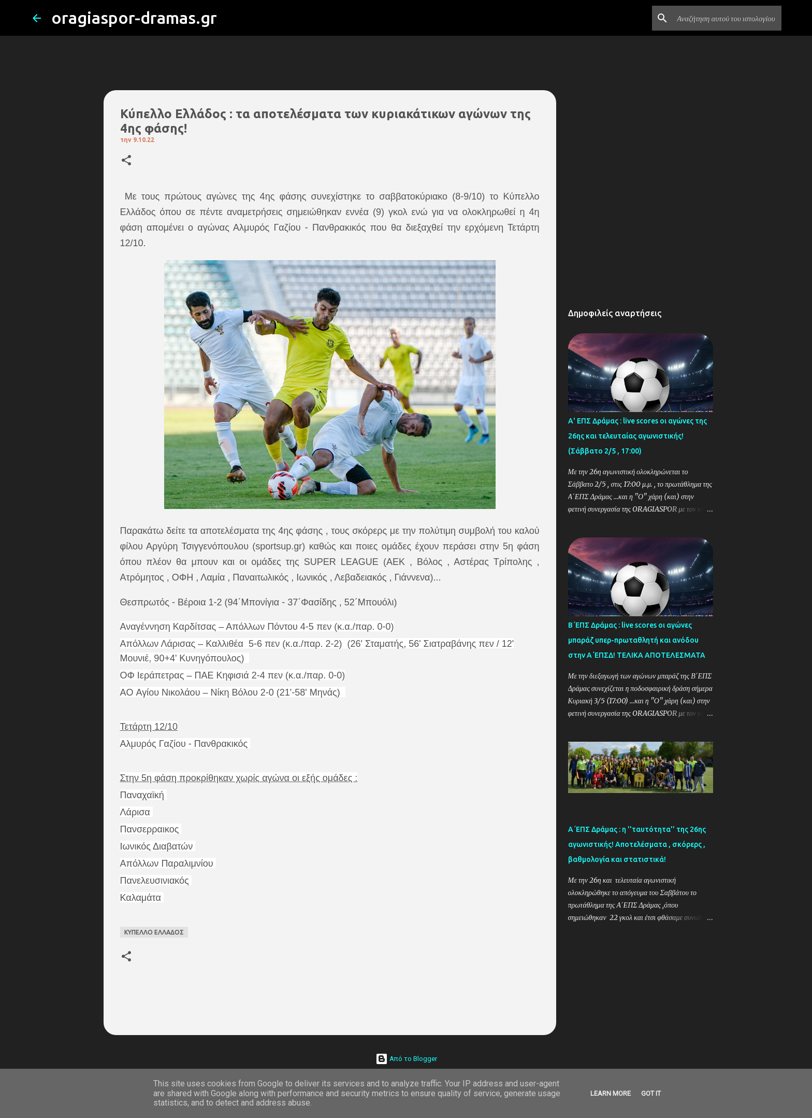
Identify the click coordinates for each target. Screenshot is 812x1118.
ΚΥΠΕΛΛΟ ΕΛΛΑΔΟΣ (154, 932)
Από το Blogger (406, 1059)
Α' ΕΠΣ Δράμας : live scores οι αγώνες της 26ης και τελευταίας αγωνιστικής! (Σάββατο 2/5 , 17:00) (637, 436)
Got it (651, 1093)
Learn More (610, 1093)
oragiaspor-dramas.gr (134, 17)
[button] (126, 161)
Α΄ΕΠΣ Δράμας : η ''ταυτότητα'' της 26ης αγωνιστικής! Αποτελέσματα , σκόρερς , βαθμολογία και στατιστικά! (637, 844)
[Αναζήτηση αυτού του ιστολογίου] (727, 18)
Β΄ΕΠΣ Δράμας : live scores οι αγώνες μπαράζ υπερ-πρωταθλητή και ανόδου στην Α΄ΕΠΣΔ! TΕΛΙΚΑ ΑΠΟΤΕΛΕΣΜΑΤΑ (636, 640)
